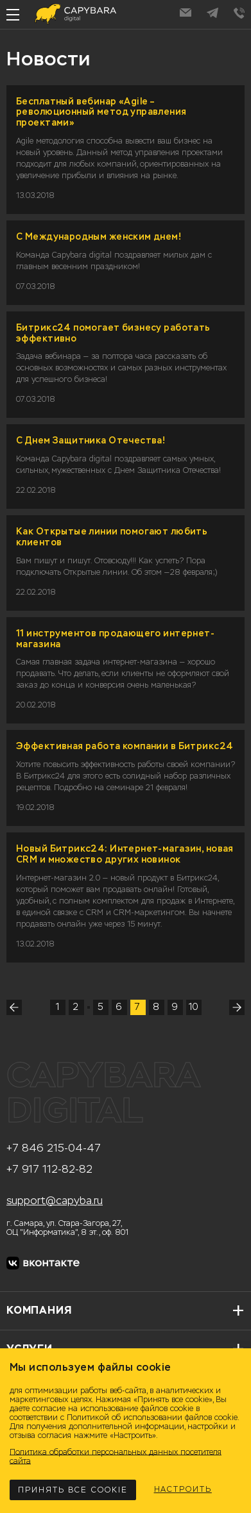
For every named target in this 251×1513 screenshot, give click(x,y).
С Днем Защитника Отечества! (90, 440)
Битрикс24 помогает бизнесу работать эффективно (113, 333)
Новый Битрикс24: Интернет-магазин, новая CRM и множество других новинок (125, 854)
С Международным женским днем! (98, 236)
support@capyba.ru (54, 1201)
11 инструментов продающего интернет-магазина (115, 639)
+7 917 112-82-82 (49, 1169)
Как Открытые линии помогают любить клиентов (111, 537)
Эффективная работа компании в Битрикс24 (124, 746)
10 (194, 1007)
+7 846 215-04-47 (53, 1148)
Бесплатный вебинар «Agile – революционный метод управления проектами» (101, 112)
